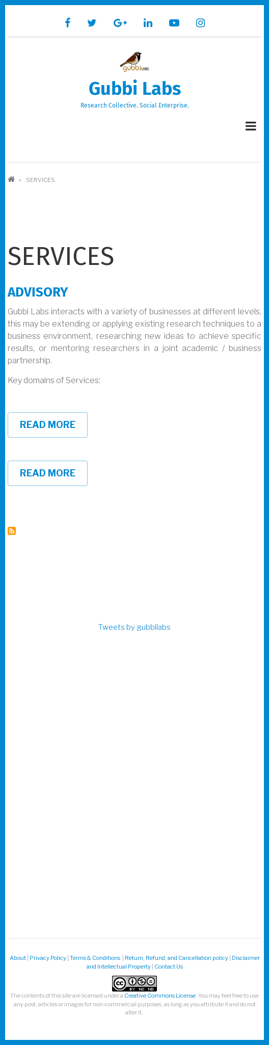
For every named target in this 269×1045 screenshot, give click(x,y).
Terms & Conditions (95, 957)
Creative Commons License (160, 995)
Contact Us (168, 966)
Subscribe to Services (12, 531)
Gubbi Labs (135, 88)
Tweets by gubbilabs (134, 627)
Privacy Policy (48, 957)
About (18, 957)
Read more (54, 428)
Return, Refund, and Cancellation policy (176, 957)
